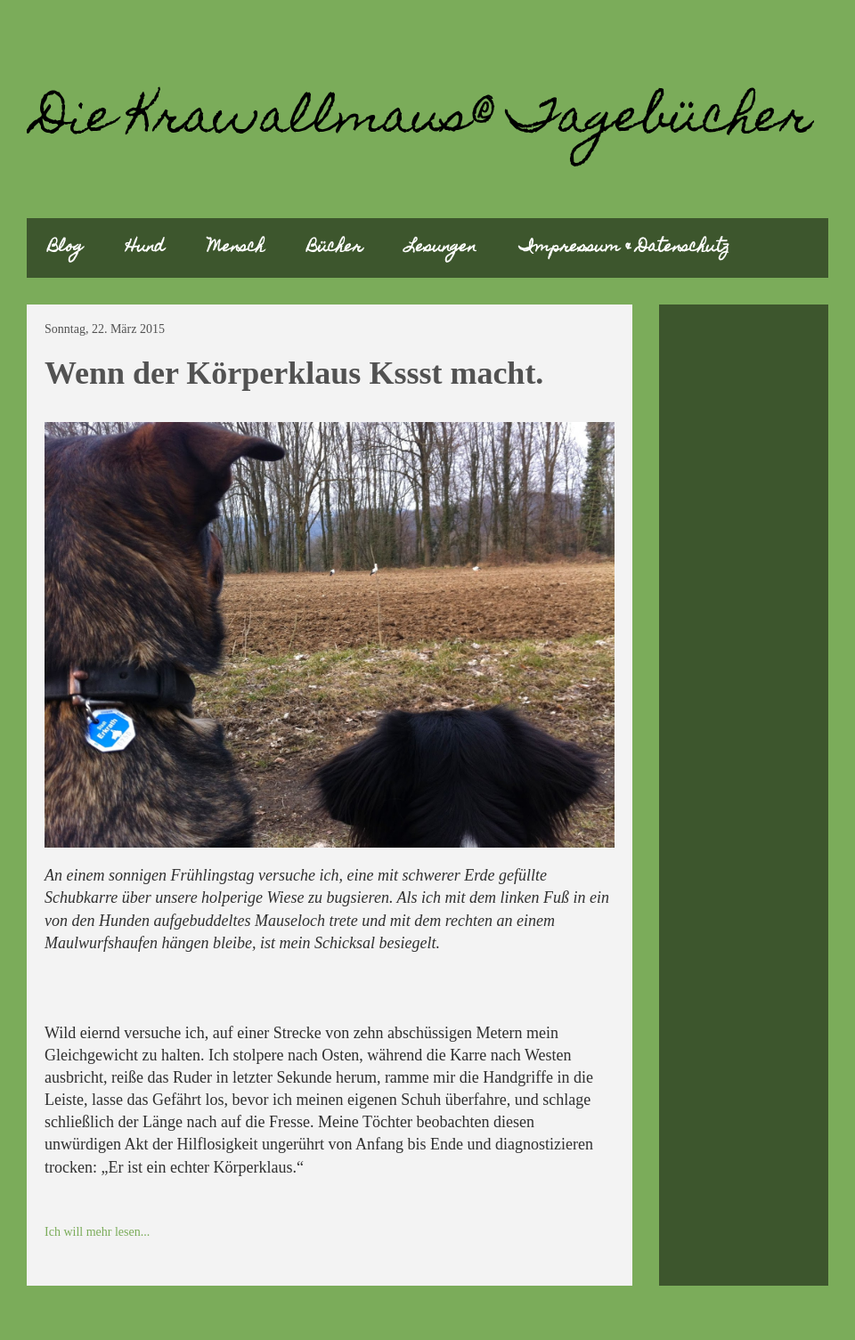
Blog (65, 248)
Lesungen (440, 248)
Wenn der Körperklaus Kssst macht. (294, 373)
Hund (145, 248)
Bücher (334, 248)
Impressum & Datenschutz (624, 248)
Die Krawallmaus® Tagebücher (424, 120)
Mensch (236, 248)
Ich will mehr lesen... (97, 1231)
